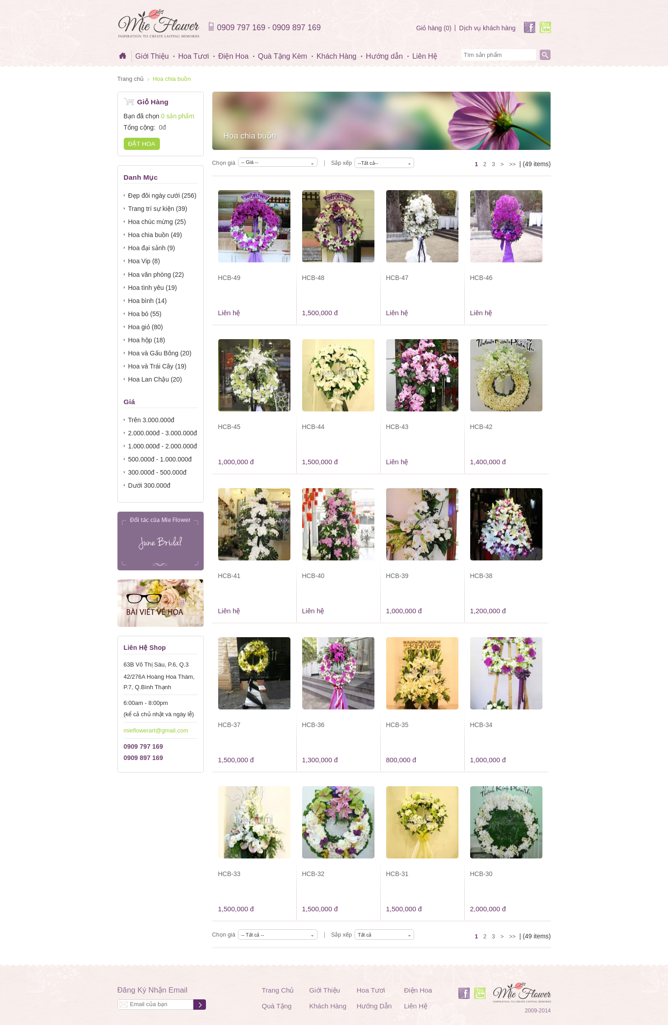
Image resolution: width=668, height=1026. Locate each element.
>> (512, 164)
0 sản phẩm (177, 116)
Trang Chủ (278, 990)
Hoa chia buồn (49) (155, 234)
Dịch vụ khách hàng (487, 28)
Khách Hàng (337, 56)
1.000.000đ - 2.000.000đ (162, 446)
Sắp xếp (341, 163)
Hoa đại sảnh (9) (151, 248)
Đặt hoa (141, 143)
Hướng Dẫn (374, 1006)
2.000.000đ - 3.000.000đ (162, 433)
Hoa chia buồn (172, 78)
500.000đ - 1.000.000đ (160, 459)
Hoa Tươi (193, 56)
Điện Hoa (233, 56)
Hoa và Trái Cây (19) (157, 366)
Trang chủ (130, 78)
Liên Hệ (425, 56)
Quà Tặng (277, 1006)
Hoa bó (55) (145, 313)
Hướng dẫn (384, 56)
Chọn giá (223, 163)
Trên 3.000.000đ (151, 420)
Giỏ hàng (433, 28)
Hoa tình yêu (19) (152, 287)
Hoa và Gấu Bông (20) (160, 353)
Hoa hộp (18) (146, 340)
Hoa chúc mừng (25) (157, 221)
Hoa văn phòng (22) (156, 274)
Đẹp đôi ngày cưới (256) (162, 195)
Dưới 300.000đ (149, 485)
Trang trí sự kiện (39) (157, 208)
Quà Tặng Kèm (282, 56)
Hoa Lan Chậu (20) (155, 379)
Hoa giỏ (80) (145, 327)
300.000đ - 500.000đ (157, 472)
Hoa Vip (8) (144, 261)
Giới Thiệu (152, 56)
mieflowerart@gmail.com (156, 730)
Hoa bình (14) (147, 300)
